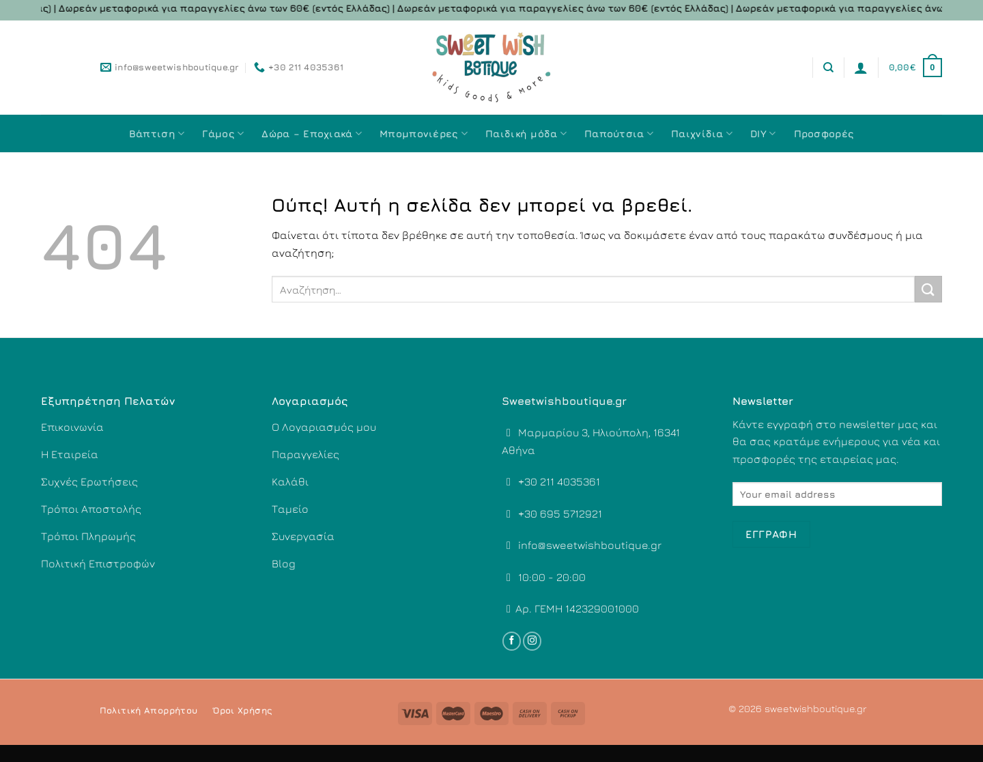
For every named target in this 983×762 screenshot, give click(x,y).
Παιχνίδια (701, 133)
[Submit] (928, 289)
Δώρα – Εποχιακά (311, 133)
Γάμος (223, 133)
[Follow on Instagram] (532, 641)
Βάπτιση (157, 133)
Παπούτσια (618, 133)
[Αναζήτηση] (828, 68)
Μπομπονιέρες (424, 133)
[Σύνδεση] (861, 68)
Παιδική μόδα (526, 133)
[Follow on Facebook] (511, 641)
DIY (762, 133)
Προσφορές (824, 133)
